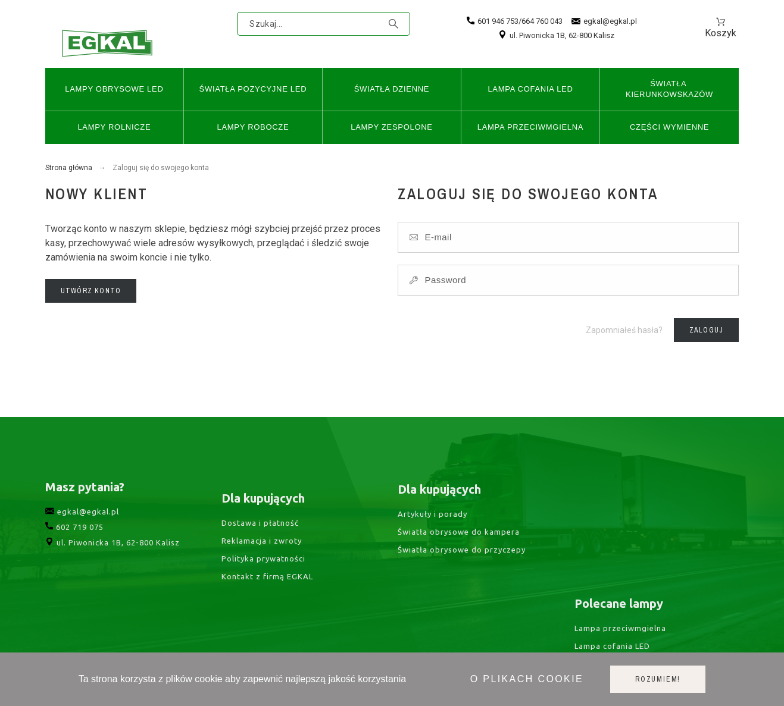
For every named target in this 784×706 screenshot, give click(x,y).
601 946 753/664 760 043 (515, 21)
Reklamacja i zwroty (261, 570)
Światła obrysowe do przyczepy (462, 573)
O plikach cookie (526, 679)
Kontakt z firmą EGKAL (267, 606)
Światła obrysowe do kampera (459, 555)
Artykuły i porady (432, 537)
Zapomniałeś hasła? (624, 330)
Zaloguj (706, 330)
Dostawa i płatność (260, 552)
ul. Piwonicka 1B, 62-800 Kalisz (556, 35)
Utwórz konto (91, 291)
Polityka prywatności (263, 587)
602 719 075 (74, 548)
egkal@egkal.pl (604, 21)
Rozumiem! (657, 679)
